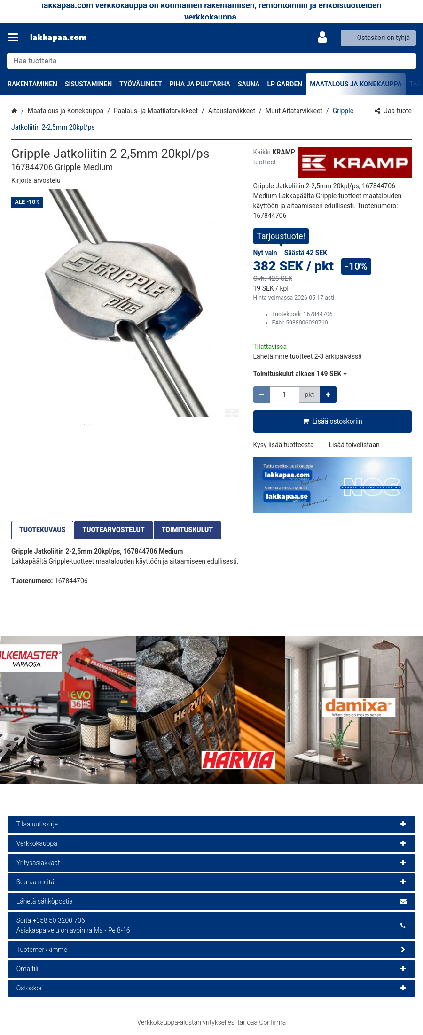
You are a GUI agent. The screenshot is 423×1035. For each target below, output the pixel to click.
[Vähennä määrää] (261, 394)
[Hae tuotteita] (211, 61)
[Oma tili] (325, 37)
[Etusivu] (58, 38)
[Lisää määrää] (328, 394)
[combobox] (211, 61)
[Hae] (407, 61)
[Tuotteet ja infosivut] (15, 37)
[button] (36, 180)
